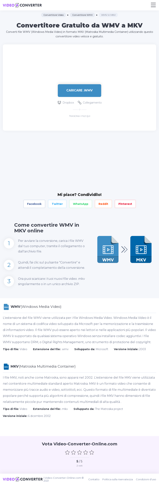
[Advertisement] (80, 62)
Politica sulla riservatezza (118, 479)
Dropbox (65, 103)
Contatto (94, 479)
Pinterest (125, 204)
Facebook (34, 204)
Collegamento (90, 103)
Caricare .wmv (79, 90)
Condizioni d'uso (146, 479)
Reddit (103, 204)
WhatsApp (80, 204)
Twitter (57, 204)
